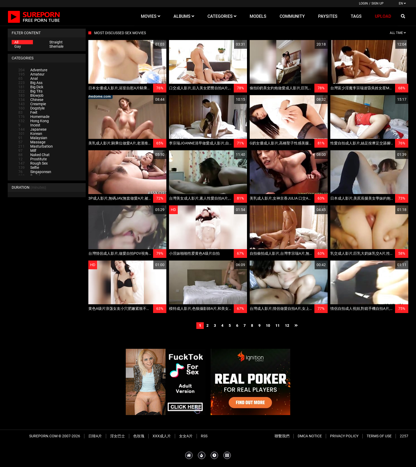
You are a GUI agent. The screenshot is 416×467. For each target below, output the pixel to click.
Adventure (32, 70)
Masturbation (35, 146)
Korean (30, 133)
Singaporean (34, 172)
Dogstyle (31, 108)
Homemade (33, 116)
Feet (27, 112)
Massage (31, 142)
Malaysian (32, 138)
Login (363, 3)
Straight (56, 42)
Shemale (56, 46)
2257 (404, 436)
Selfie (28, 167)
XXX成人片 (162, 436)
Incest (29, 125)
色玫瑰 (138, 436)
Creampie (32, 104)
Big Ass (30, 83)
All (16, 42)
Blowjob (31, 95)
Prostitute (32, 159)
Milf (27, 150)
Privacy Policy (344, 436)
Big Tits (30, 91)
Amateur (31, 74)
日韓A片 (95, 436)
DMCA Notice (310, 436)
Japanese (32, 129)
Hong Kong (33, 121)
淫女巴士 (117, 436)
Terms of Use (379, 436)
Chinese (30, 100)
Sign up (377, 3)
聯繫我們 (282, 436)
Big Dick (30, 87)
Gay (17, 46)
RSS (204, 436)
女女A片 (186, 436)
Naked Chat (34, 155)
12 (287, 325)
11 (277, 325)
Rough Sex (33, 163)
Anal (28, 78)
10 (268, 325)
